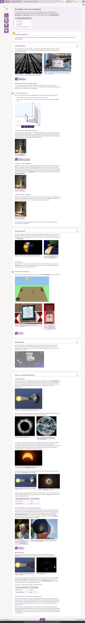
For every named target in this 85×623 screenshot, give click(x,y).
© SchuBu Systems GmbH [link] (29, 621)
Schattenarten (19, 21)
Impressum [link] (52, 621)
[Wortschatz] (6, 9)
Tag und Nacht (19, 23)
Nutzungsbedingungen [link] (39, 621)
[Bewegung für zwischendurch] (83, 36)
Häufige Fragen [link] (57, 621)
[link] (42, 619)
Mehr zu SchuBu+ (19, 39)
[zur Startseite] (2, 1)
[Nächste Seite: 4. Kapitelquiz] (65, 620)
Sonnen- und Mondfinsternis (22, 26)
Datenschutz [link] (46, 621)
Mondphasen (19, 24)
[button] (6, 30)
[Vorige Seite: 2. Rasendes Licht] (20, 620)
